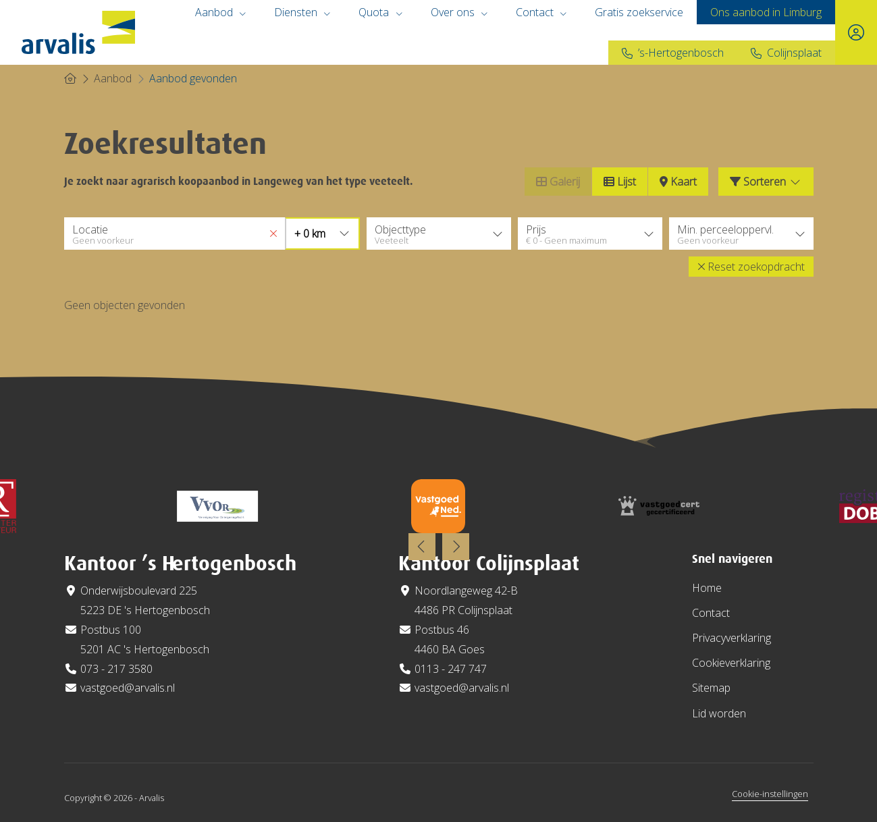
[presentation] (421, 546)
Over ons (460, 12)
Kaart (678, 181)
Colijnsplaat (794, 52)
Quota (380, 12)
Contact (542, 12)
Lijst (620, 181)
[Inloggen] (856, 32)
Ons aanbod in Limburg (766, 12)
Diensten (302, 12)
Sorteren (766, 181)
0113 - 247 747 (451, 668)
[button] (751, 266)
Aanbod (221, 12)
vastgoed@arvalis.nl (127, 687)
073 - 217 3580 (116, 668)
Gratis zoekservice (639, 12)
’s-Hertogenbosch (681, 52)
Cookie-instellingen (770, 794)
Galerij (558, 181)
